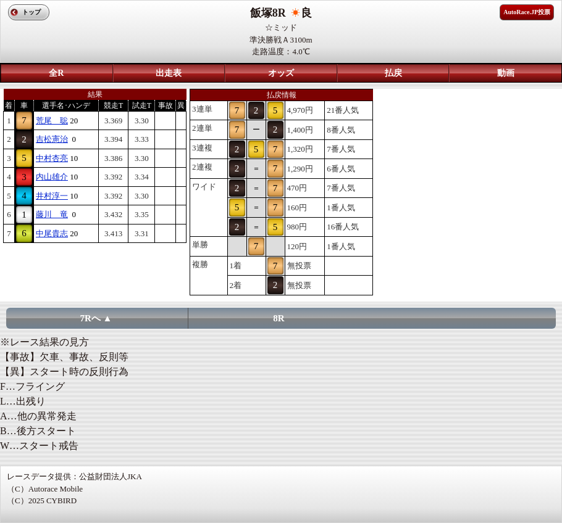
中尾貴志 (52, 233)
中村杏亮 (52, 158)
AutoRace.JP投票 (526, 12)
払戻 (393, 73)
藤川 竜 (52, 214)
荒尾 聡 (52, 120)
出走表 (169, 73)
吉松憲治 (52, 139)
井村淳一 (52, 195)
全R (56, 73)
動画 (505, 73)
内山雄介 (52, 176)
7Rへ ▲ (96, 318)
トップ (31, 12)
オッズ (281, 73)
